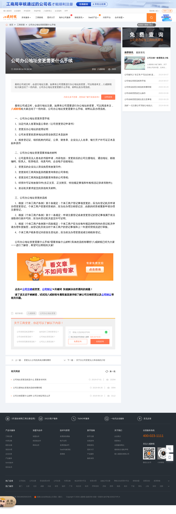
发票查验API (64, 445)
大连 (49, 486)
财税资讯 (79, 17)
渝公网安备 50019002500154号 (18, 497)
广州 (70, 486)
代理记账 (9, 441)
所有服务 (26, 17)
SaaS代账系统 (65, 449)
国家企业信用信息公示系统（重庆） (48, 497)
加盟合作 (36, 436)
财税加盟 (136, 481)
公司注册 (32, 481)
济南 (104, 486)
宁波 (132, 486)
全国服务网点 (119, 445)
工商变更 (21, 25)
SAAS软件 (9, 463)
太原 (27, 486)
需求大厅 (51, 17)
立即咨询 (108, 97)
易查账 (62, 454)
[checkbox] (69, 337)
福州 (63, 486)
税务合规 (9, 445)
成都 (42, 486)
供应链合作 (37, 441)
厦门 (20, 486)
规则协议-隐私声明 (121, 449)
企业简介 (117, 436)
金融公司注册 (105, 481)
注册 (169, 11)
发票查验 (157, 481)
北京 (35, 486)
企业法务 (9, 454)
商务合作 (36, 445)
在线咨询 (100, 341)
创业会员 (9, 467)
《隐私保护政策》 (95, 337)
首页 (11, 25)
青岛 (140, 486)
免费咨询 (78, 341)
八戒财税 (101, 69)
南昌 (118, 486)
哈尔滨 (78, 486)
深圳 (154, 486)
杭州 (86, 486)
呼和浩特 (95, 486)
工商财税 (39, 17)
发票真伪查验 (65, 436)
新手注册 (90, 436)
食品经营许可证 (80, 481)
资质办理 (9, 449)
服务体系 (90, 458)
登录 (165, 11)
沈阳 (161, 486)
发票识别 (146, 481)
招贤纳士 (117, 441)
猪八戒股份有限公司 (121, 454)
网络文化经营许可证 (121, 481)
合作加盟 (119, 17)
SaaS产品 (94, 16)
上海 (147, 486)
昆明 (111, 486)
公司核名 (22, 481)
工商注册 (9, 436)
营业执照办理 (45, 481)
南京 (125, 486)
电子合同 (63, 441)
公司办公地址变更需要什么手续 (42, 25)
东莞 (56, 486)
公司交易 (57, 481)
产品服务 (9, 458)
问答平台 (107, 17)
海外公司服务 (65, 16)
